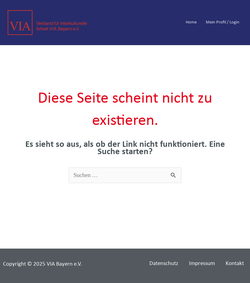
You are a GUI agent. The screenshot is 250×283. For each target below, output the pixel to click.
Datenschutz (163, 264)
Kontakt (235, 264)
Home (191, 22)
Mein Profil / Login (222, 22)
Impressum (202, 264)
